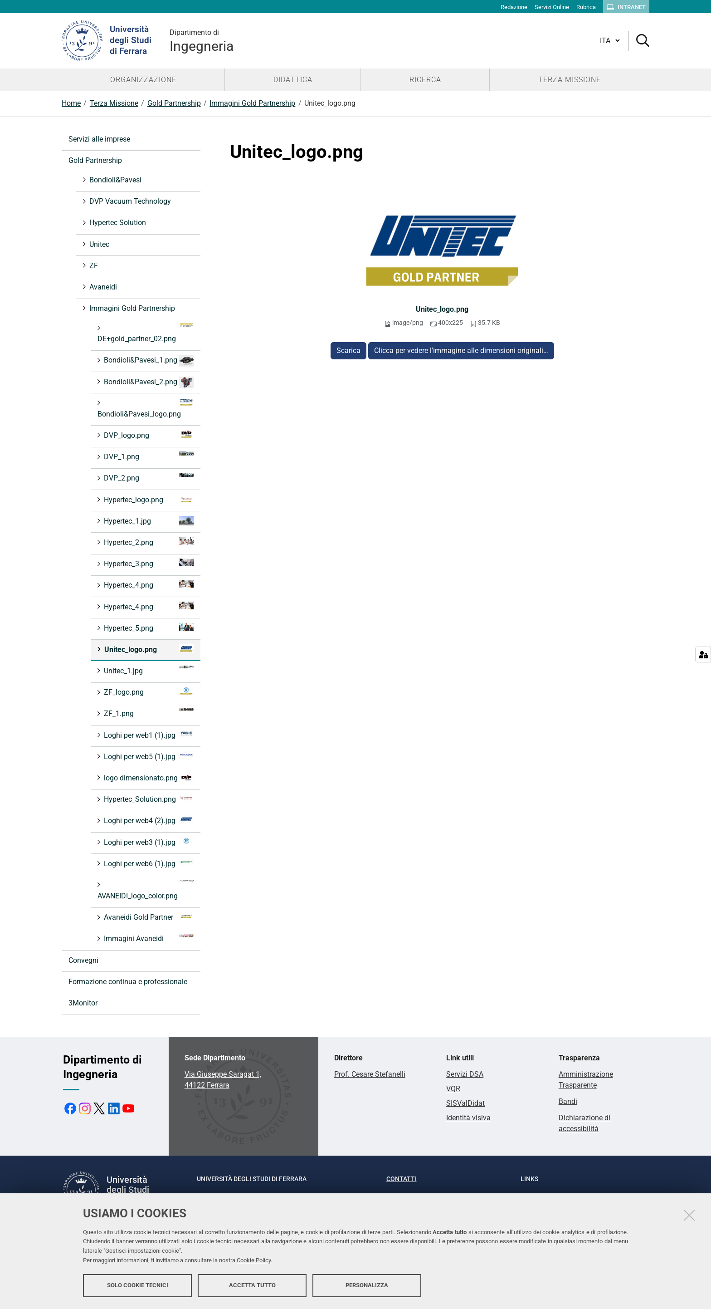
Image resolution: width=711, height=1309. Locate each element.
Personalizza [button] (367, 1285)
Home (71, 103)
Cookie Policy (254, 1260)
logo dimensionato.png (148, 778)
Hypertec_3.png (148, 563)
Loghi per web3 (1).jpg (148, 842)
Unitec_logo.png (442, 309)
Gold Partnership (174, 103)
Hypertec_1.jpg (148, 520)
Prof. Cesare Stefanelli (369, 1074)
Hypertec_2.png (148, 542)
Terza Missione (114, 103)
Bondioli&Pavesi (114, 180)
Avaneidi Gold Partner (148, 917)
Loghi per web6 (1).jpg (148, 863)
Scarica (348, 350)
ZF (93, 265)
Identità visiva (468, 1117)
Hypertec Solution (117, 222)
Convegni (83, 960)
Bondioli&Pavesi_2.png (148, 382)
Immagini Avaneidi (148, 938)
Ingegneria (202, 40)
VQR (453, 1088)
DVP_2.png (148, 477)
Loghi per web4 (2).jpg (148, 820)
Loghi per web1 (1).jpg (148, 735)
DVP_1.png (148, 456)
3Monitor (82, 1003)
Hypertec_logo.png (148, 499)
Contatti (401, 1178)
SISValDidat (465, 1103)
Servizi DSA (464, 1074)
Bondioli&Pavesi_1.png (148, 361)
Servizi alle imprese (99, 139)
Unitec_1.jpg (148, 670)
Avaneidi (102, 287)
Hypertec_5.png (148, 627)
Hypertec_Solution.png (148, 799)
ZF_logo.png (148, 691)
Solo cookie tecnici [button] (137, 1285)
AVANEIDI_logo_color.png (145, 890)
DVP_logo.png (148, 435)
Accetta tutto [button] (252, 1285)
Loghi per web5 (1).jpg (148, 756)
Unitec (98, 244)
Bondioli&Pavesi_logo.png (145, 408)
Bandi (568, 1101)
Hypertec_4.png (148, 584)
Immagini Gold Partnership (252, 103)
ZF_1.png (148, 713)
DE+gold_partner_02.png (145, 333)
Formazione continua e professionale (127, 981)
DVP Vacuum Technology (129, 201)
